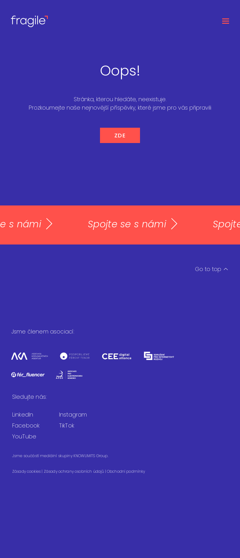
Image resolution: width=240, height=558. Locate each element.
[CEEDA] (122, 360)
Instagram (73, 414)
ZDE (120, 135)
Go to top (211, 269)
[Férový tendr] (80, 360)
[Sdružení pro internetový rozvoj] (164, 360)
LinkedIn (22, 414)
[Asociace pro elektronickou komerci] (74, 379)
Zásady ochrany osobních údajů (74, 471)
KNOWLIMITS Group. (90, 455)
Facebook (25, 425)
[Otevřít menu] (225, 21)
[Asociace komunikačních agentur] (35, 360)
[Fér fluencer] (33, 379)
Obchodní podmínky (126, 471)
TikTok (66, 425)
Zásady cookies (27, 471)
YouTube (24, 436)
